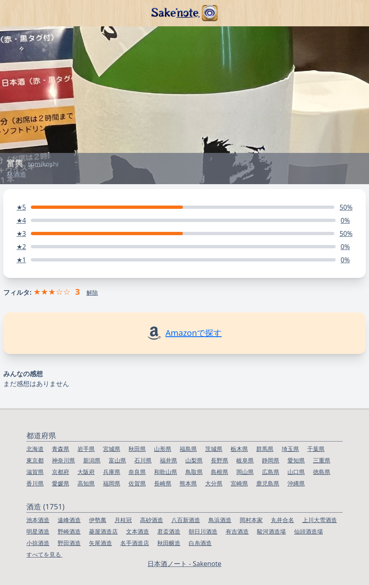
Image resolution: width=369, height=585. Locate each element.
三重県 (321, 460)
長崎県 (162, 483)
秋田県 (137, 449)
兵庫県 (111, 472)
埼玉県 (290, 449)
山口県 (296, 472)
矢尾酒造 (100, 543)
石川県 (143, 460)
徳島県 (321, 472)
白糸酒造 (200, 543)
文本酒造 (137, 531)
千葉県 (316, 449)
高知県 (86, 483)
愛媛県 (60, 483)
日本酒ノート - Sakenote (184, 563)
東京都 (35, 460)
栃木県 (239, 449)
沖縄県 (296, 483)
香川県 (35, 483)
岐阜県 (245, 460)
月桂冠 (123, 520)
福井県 (168, 460)
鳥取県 (194, 472)
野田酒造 (69, 543)
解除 (92, 292)
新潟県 (91, 460)
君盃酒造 (168, 531)
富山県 (117, 460)
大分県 (213, 483)
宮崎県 (239, 483)
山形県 (162, 449)
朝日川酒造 (203, 531)
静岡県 (270, 460)
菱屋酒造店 (103, 531)
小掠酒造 (37, 543)
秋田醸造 (168, 543)
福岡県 (111, 483)
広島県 (270, 472)
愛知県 (296, 460)
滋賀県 (35, 472)
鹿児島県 (267, 483)
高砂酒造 (151, 520)
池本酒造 (37, 520)
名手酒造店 (134, 543)
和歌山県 (165, 472)
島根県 (219, 472)
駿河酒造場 (271, 531)
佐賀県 (137, 483)
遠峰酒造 (69, 520)
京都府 (60, 472)
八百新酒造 (185, 520)
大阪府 (86, 472)
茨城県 (213, 449)
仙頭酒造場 (308, 531)
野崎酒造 (69, 531)
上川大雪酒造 (319, 520)
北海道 (35, 449)
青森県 (60, 449)
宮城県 (111, 449)
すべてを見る (44, 554)
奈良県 (137, 472)
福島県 (188, 449)
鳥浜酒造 (219, 520)
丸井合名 (282, 520)
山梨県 (194, 460)
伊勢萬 (97, 520)
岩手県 (86, 449)
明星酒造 (37, 531)
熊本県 (188, 483)
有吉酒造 (237, 531)
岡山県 (245, 472)
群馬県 (264, 449)
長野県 (219, 460)
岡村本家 (251, 520)
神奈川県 (63, 460)
